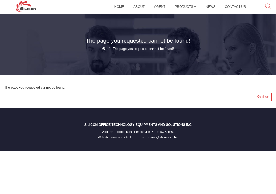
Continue (263, 96)
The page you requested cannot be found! (143, 49)
